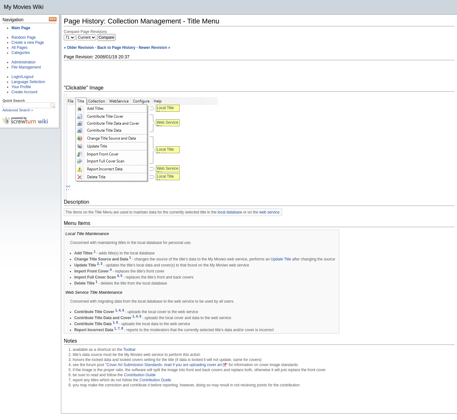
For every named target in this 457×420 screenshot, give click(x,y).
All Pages (19, 47)
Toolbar (129, 349)
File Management (26, 67)
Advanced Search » (18, 110)
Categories (20, 52)
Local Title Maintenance (168, 110)
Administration (23, 62)
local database (230, 212)
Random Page (23, 37)
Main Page (20, 28)
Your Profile (21, 87)
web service (269, 212)
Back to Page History (116, 47)
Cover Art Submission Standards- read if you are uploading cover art (164, 365)
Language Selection (28, 82)
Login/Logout (22, 77)
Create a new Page (27, 42)
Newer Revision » (154, 47)
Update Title (281, 259)
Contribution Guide (140, 375)
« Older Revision (79, 47)
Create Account (24, 92)
